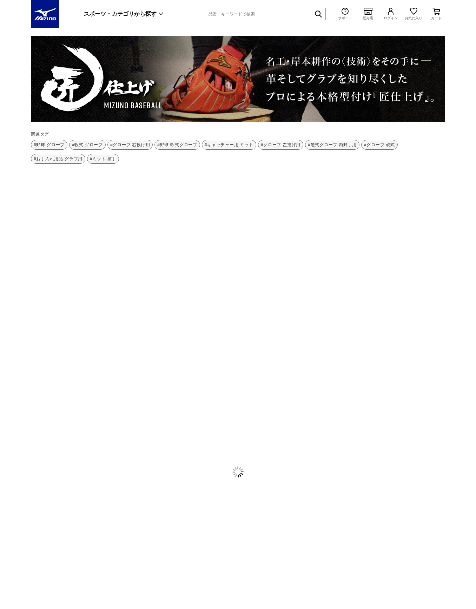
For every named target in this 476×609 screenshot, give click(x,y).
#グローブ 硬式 (379, 144)
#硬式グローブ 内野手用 (332, 144)
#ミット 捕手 (103, 158)
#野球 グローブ (49, 144)
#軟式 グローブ (87, 144)
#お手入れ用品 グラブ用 (58, 158)
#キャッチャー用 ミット (229, 144)
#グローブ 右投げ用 (130, 144)
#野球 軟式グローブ (177, 144)
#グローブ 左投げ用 (281, 144)
